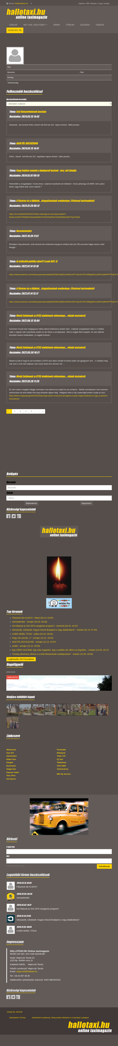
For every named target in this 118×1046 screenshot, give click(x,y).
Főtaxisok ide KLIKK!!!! (27, 887)
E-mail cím (10, 847)
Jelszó (9, 492)
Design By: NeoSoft (14, 1012)
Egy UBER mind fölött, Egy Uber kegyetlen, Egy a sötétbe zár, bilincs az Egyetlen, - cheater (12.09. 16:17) (60, 650)
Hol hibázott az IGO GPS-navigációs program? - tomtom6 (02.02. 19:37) (45, 626)
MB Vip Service (64, 774)
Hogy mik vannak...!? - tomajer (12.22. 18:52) (32, 638)
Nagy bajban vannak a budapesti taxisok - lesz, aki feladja (46, 170)
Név (7, 856)
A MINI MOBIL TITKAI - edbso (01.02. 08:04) (32, 634)
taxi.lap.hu (11, 779)
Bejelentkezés (31, 503)
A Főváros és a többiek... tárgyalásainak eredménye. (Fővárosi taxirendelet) (55, 200)
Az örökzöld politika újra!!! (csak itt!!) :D (36, 261)
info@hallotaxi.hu (21, 3)
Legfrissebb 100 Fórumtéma (21, 659)
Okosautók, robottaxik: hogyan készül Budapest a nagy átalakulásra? (48, 920)
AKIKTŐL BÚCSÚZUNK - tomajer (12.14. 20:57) (34, 642)
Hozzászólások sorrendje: (16, 99)
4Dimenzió (11, 750)
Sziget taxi (11, 769)
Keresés (15, 30)
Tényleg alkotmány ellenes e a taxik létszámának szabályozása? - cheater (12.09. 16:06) (52, 654)
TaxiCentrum (62, 769)
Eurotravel (11, 766)
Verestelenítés (24, 231)
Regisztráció (86, 503)
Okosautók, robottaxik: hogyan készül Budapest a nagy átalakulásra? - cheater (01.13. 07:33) (54, 630)
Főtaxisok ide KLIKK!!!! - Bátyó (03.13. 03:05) (32, 618)
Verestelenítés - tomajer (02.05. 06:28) (29, 622)
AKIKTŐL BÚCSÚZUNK (27, 143)
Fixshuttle (61, 750)
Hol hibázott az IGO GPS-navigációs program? (38, 909)
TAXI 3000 (61, 766)
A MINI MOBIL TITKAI (26, 931)
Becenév (11, 482)
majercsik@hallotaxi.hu (26, 971)
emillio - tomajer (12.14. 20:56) (26, 646)
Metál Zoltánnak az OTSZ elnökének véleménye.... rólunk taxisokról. (51, 315)
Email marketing (11, 866)
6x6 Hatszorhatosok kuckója (31, 111)
